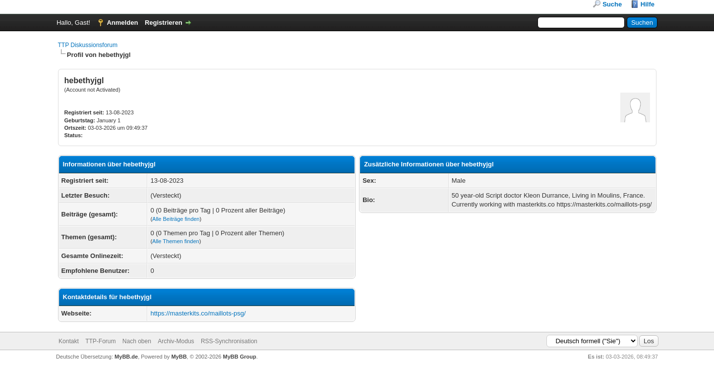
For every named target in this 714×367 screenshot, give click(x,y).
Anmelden (122, 22)
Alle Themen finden (175, 241)
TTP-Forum (100, 341)
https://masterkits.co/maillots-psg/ (197, 313)
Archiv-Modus (176, 341)
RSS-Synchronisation (229, 341)
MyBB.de (126, 357)
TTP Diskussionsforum (88, 45)
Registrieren (163, 22)
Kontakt (69, 341)
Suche (612, 4)
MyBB (178, 357)
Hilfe (647, 4)
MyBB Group (239, 357)
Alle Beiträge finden (175, 219)
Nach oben (136, 341)
